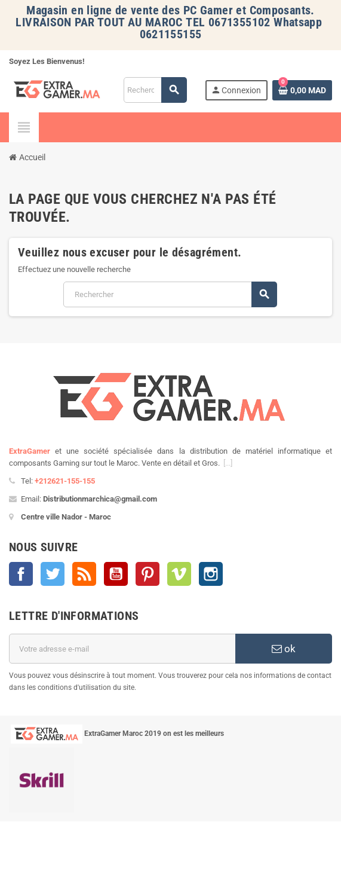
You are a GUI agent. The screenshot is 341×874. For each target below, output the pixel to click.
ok (284, 649)
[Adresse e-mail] (122, 649)
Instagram (211, 574)
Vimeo (179, 574)
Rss (84, 574)
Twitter (52, 574)
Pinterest (147, 574)
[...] (227, 463)
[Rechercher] (155, 90)
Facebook (21, 574)
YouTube (116, 574)
